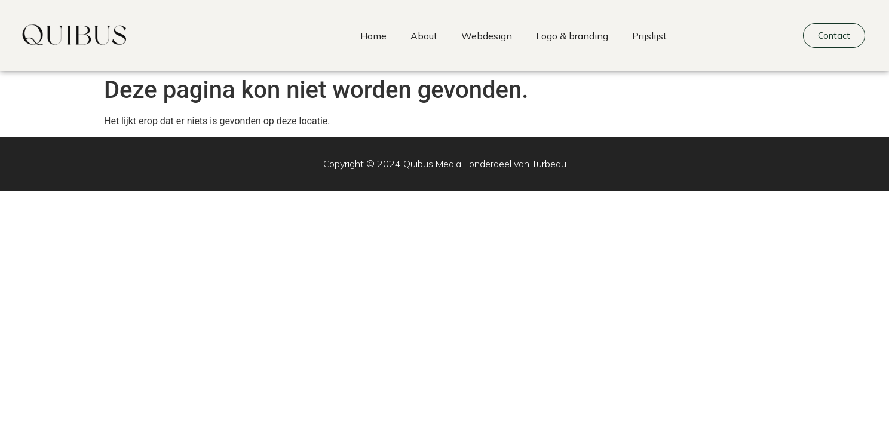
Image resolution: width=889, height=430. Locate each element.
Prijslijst (649, 36)
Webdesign (486, 36)
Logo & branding (572, 36)
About (423, 36)
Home (373, 36)
